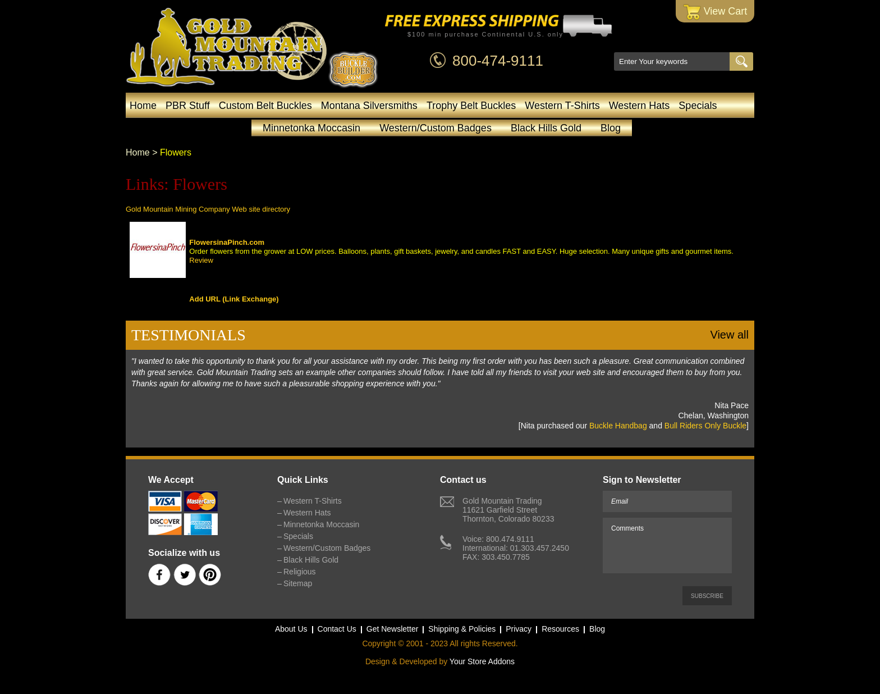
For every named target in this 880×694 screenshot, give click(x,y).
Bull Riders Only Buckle (705, 425)
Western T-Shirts (562, 105)
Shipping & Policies (462, 628)
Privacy (518, 628)
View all (729, 334)
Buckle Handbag (618, 425)
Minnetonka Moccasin (311, 128)
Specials (698, 105)
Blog (611, 128)
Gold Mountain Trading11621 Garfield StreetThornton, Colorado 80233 (508, 509)
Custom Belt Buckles (265, 105)
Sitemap (297, 583)
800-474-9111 (497, 60)
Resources (560, 628)
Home (143, 105)
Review (201, 260)
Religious (299, 571)
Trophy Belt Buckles (471, 105)
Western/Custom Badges (435, 128)
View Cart (715, 12)
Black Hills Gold (546, 128)
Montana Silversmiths (369, 105)
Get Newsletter (392, 628)
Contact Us (337, 628)
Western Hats (639, 105)
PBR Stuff (188, 105)
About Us (291, 628)
